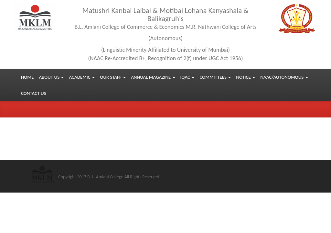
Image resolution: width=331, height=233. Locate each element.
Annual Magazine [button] (153, 77)
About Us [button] (51, 77)
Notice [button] (245, 77)
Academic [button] (82, 77)
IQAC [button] (187, 77)
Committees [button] (215, 77)
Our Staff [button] (113, 77)
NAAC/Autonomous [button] (284, 77)
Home (27, 77)
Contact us (33, 93)
